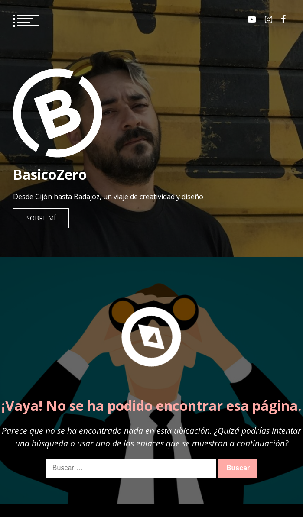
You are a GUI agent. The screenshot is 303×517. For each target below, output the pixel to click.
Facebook (283, 19)
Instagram (269, 19)
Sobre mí (40, 218)
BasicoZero (50, 174)
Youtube (252, 19)
